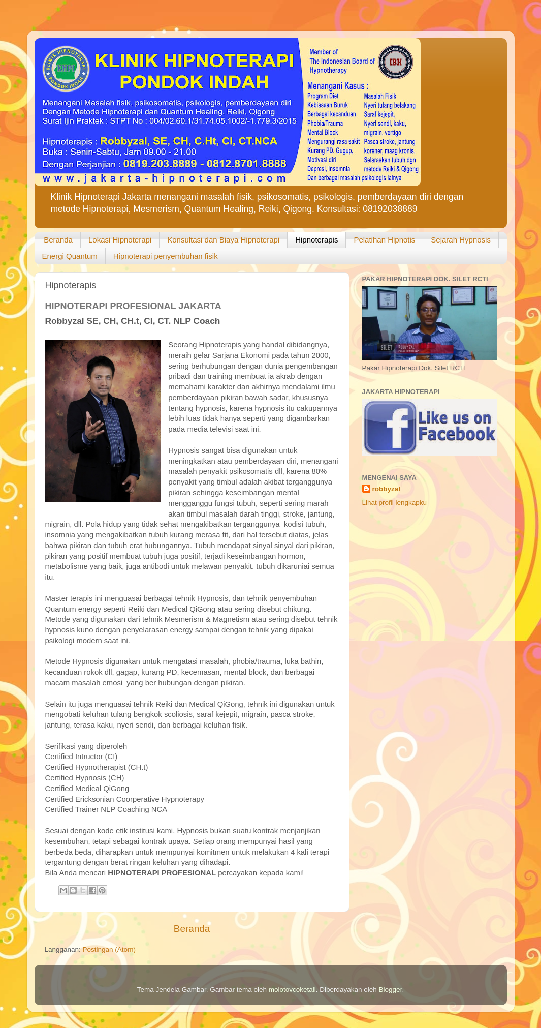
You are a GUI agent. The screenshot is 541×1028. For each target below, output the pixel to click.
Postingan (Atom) (109, 949)
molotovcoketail (292, 989)
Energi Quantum (70, 256)
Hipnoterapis (316, 239)
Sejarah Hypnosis (461, 239)
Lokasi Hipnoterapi (119, 239)
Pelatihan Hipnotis (384, 239)
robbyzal (386, 489)
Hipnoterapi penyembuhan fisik (165, 256)
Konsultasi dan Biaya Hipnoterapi (223, 239)
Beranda (58, 239)
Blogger (390, 989)
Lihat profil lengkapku (394, 502)
